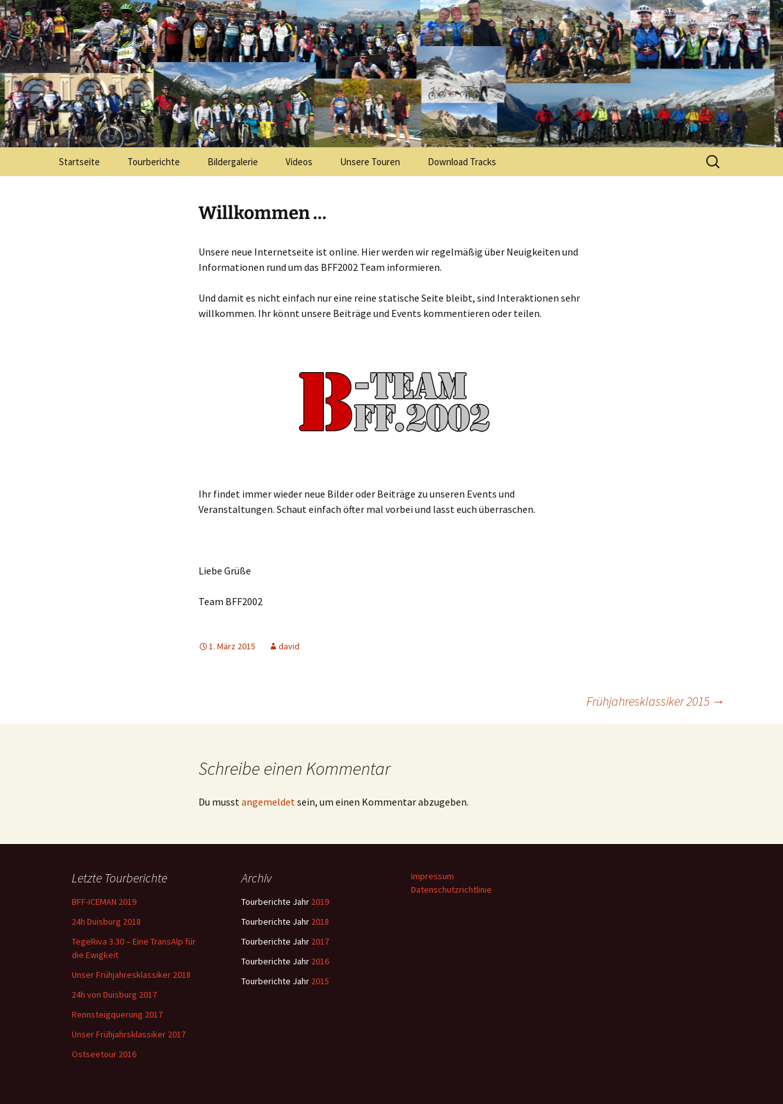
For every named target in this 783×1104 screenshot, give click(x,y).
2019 (320, 901)
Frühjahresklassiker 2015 (655, 701)
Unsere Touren (370, 162)
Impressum (432, 876)
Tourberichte (153, 162)
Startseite (79, 162)
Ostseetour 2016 (104, 1054)
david (289, 646)
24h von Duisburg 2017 (114, 994)
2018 (320, 921)
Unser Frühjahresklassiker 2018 (131, 974)
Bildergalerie (232, 162)
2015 (320, 981)
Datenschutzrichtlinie (451, 889)
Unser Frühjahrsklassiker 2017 (129, 1034)
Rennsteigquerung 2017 (117, 1014)
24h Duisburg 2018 (106, 921)
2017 (320, 941)
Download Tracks (462, 162)
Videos (299, 162)
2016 (320, 961)
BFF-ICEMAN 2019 (104, 901)
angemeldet (268, 801)
